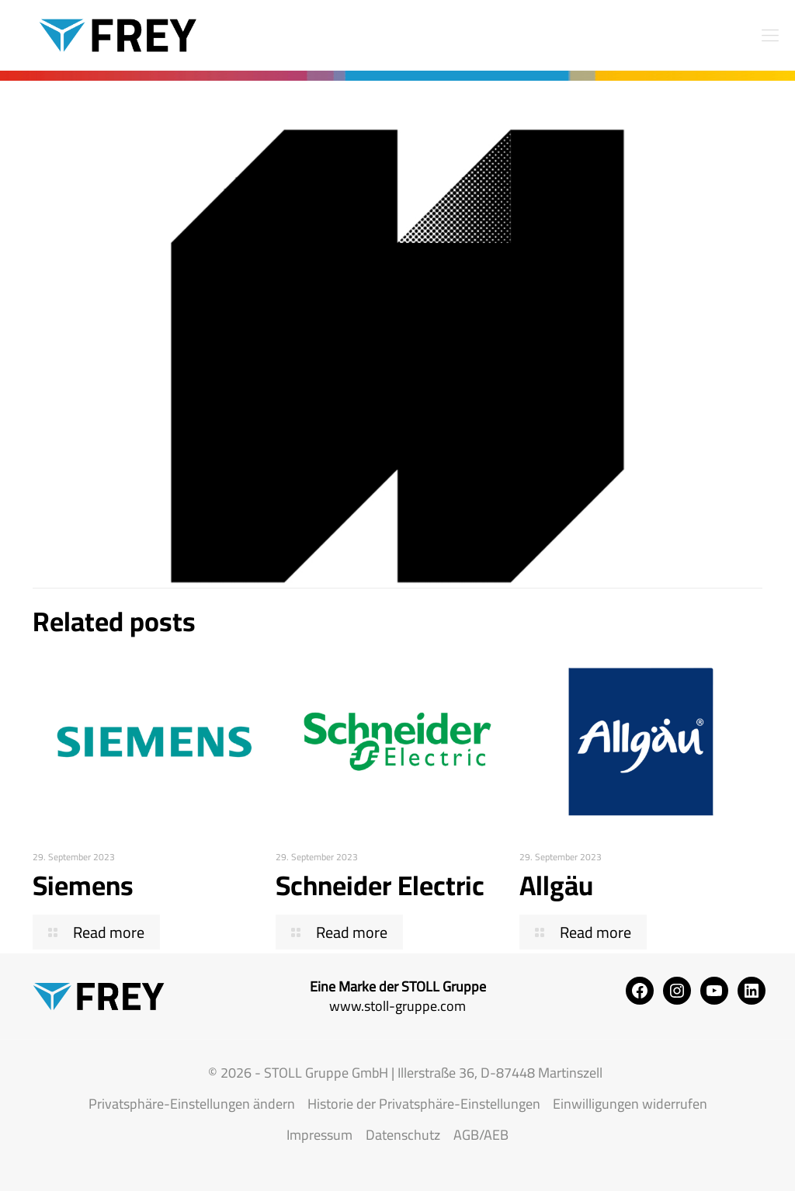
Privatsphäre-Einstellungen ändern (192, 1103)
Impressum (319, 1135)
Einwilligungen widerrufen (630, 1103)
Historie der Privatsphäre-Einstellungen (423, 1103)
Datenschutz (403, 1135)
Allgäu (556, 885)
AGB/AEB (481, 1135)
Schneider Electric (380, 885)
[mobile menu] (770, 35)
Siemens (83, 885)
